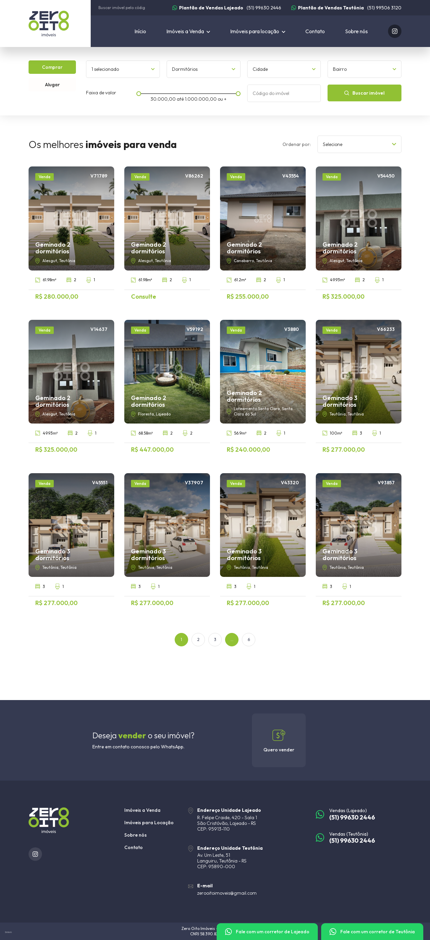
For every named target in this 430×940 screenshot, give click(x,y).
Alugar (52, 85)
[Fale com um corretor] (267, 931)
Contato (315, 31)
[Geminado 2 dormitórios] (71, 233)
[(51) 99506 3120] (346, 7)
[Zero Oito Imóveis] (60, 23)
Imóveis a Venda (142, 810)
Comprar (52, 67)
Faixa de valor (101, 92)
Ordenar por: (297, 144)
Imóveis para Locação (149, 823)
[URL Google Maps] (247, 819)
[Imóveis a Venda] (188, 31)
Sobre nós (356, 31)
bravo (8, 932)
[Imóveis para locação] (257, 31)
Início (140, 31)
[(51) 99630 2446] (226, 7)
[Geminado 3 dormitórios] (358, 386)
